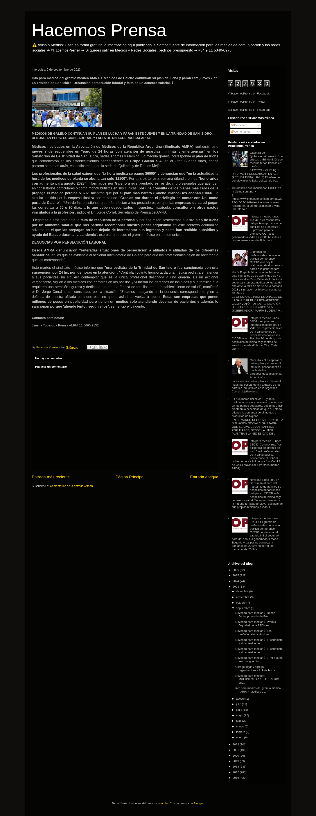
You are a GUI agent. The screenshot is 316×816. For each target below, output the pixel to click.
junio (239, 709)
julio (239, 704)
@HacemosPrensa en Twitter (246, 101)
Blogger (198, 803)
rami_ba (163, 803)
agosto (241, 698)
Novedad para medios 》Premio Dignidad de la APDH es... (255, 623)
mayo (240, 715)
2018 (236, 766)
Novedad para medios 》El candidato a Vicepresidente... (258, 641)
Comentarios (240, 131)
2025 (236, 575)
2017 (236, 772)
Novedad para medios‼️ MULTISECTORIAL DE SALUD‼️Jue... (257, 679)
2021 (236, 750)
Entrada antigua (204, 477)
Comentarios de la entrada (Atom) (71, 486)
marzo (240, 726)
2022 (236, 744)
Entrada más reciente (51, 477)
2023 (236, 586)
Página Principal (130, 477)
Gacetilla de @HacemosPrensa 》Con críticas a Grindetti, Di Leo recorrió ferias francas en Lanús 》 (266, 159)
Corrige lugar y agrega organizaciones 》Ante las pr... (256, 668)
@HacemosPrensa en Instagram (249, 109)
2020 (236, 755)
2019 (236, 761)
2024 (236, 581)
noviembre (243, 597)
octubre (241, 602)
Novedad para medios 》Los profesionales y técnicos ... (253, 632)
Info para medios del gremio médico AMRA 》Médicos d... (258, 689)
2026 (236, 570)
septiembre (243, 608)
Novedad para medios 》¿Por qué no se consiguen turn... (258, 659)
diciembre (242, 591)
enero (240, 737)
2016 (236, 777)
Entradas (238, 125)
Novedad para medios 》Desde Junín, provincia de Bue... (255, 614)
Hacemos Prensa (99, 30)
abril (239, 720)
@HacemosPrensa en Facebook (248, 93)
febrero (241, 732)
